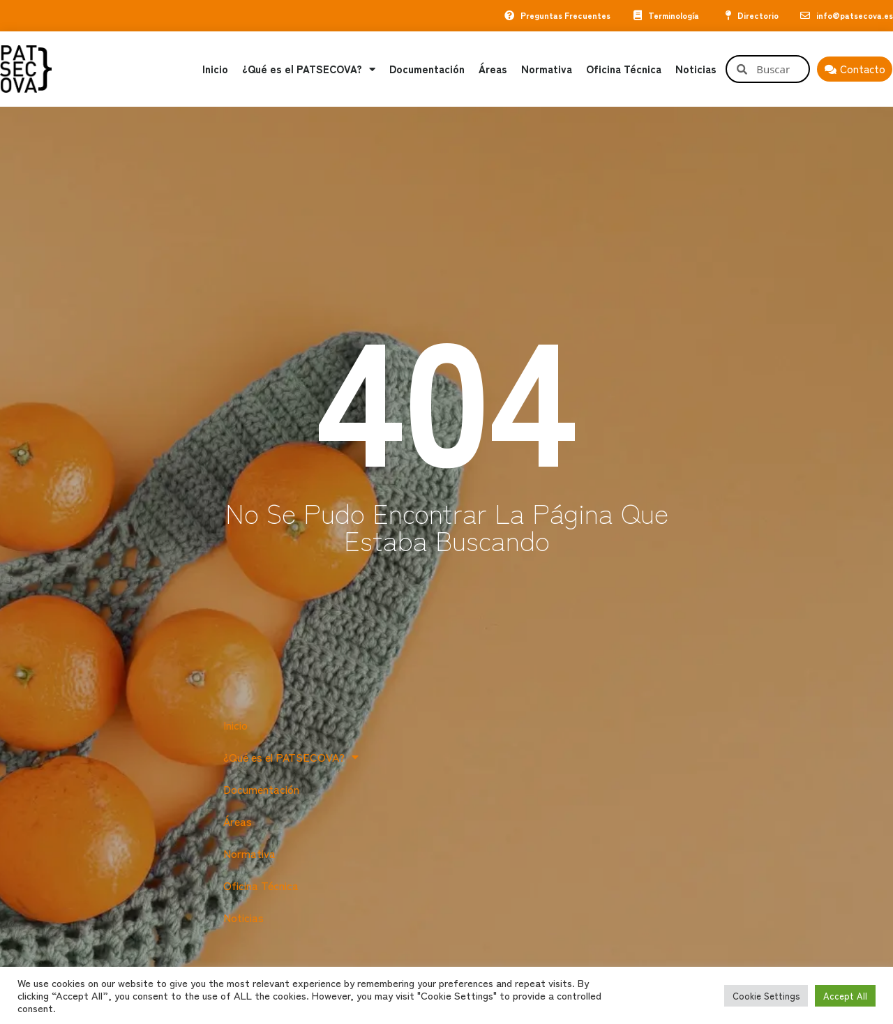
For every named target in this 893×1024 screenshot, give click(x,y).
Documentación (427, 69)
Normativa (546, 69)
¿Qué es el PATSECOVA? (308, 69)
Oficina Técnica (623, 69)
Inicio (215, 69)
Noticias (695, 69)
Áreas (493, 69)
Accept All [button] (845, 995)
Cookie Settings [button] (766, 995)
